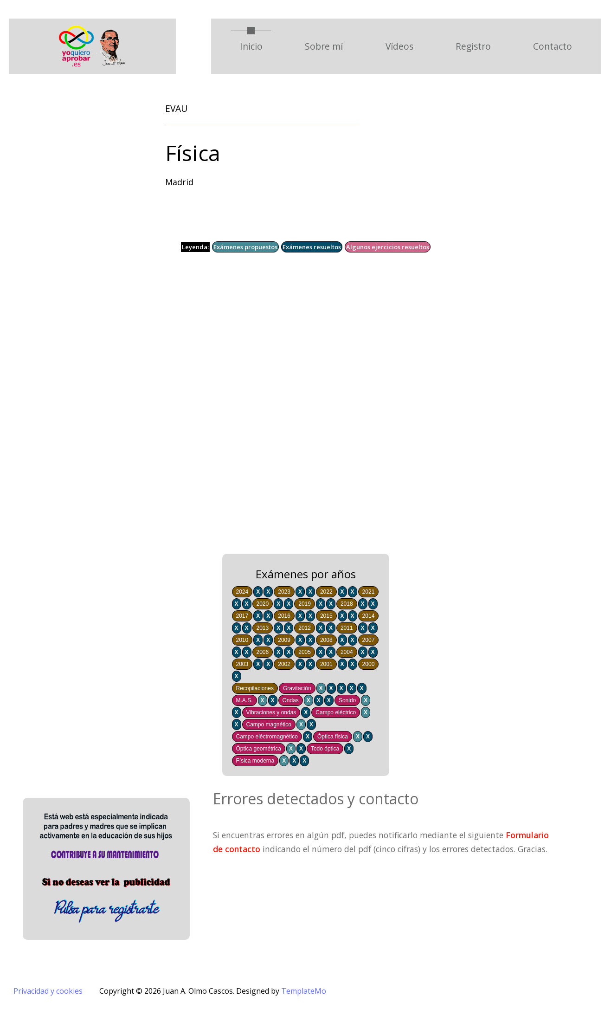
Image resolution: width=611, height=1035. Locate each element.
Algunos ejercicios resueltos (387, 247)
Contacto (552, 46)
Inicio (255, 45)
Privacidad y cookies (48, 991)
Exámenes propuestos (245, 247)
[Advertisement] (287, 410)
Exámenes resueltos (312, 247)
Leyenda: (195, 247)
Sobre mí (324, 46)
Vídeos (399, 46)
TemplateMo (303, 991)
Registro (473, 46)
